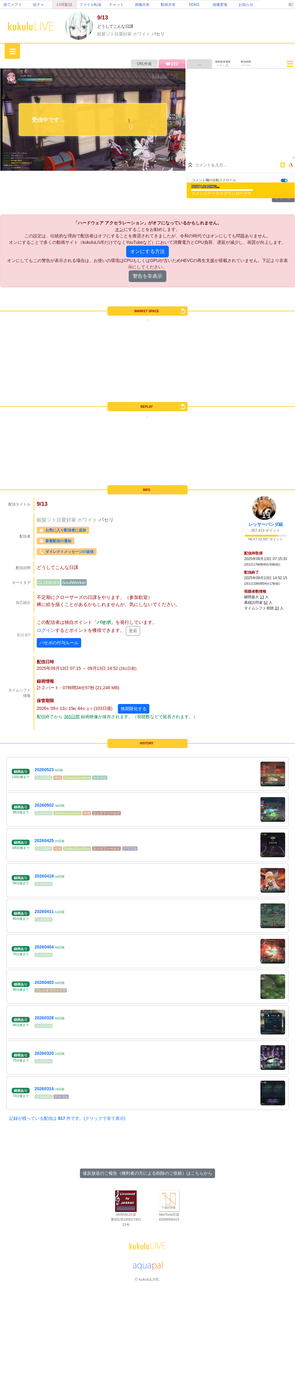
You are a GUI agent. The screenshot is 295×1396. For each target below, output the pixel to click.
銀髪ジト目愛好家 (115, 33)
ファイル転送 (90, 4)
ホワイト (142, 33)
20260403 (44, 982)
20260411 (44, 911)
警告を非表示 (147, 276)
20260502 (44, 805)
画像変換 (220, 4)
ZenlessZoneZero (77, 778)
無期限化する (134, 708)
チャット (116, 4)
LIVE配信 (64, 4)
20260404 (44, 946)
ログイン (46, 630)
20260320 (44, 1053)
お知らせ (246, 4)
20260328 (44, 1017)
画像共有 (142, 4)
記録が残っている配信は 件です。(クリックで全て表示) (67, 1118)
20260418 (44, 876)
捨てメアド (12, 4)
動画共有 (168, 4)
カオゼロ (99, 778)
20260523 (44, 769)
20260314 (44, 1088)
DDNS (194, 4)
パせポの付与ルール (58, 642)
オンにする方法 (147, 251)
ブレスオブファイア (50, 990)
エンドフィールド (106, 813)
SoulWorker (74, 582)
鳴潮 (57, 778)
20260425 (44, 840)
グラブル (130, 848)
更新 (133, 630)
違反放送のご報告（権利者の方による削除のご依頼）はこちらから (147, 1173)
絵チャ (38, 4)
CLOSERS (48, 582)
